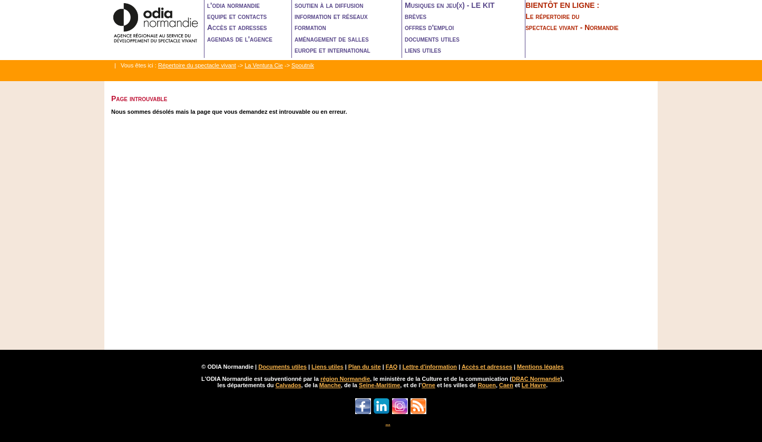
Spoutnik (302, 65)
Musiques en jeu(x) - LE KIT (450, 5)
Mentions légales (540, 367)
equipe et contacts (237, 16)
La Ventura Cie (264, 65)
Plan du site (364, 367)
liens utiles (423, 50)
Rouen (487, 385)
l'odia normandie (233, 5)
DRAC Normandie (536, 379)
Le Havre (534, 385)
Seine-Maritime (379, 385)
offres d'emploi (429, 27)
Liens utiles (327, 367)
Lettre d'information (430, 367)
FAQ (392, 367)
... (387, 423)
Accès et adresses (237, 27)
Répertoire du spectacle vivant (197, 65)
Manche (330, 385)
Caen (506, 385)
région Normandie (345, 379)
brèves (415, 16)
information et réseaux (331, 16)
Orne (428, 385)
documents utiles (432, 39)
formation (310, 27)
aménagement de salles (332, 39)
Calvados (288, 385)
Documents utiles (282, 367)
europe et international (332, 50)
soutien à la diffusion (329, 5)
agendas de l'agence (239, 39)
